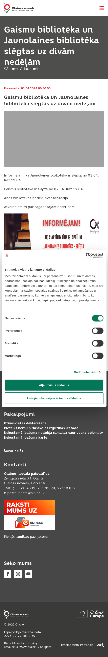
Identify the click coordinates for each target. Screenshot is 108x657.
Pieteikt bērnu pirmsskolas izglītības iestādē (41, 428)
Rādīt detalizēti (84, 372)
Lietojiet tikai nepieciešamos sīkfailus (54, 398)
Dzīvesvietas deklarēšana (25, 423)
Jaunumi (30, 68)
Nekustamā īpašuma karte (25, 437)
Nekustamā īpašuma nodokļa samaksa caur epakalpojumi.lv (53, 433)
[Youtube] (28, 574)
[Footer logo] (16, 614)
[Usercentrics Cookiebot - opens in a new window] (85, 255)
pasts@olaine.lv (31, 493)
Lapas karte (13, 450)
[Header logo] (19, 8)
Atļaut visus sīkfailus (54, 385)
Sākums (11, 68)
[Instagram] (18, 574)
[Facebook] (7, 574)
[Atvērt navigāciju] (102, 8)
